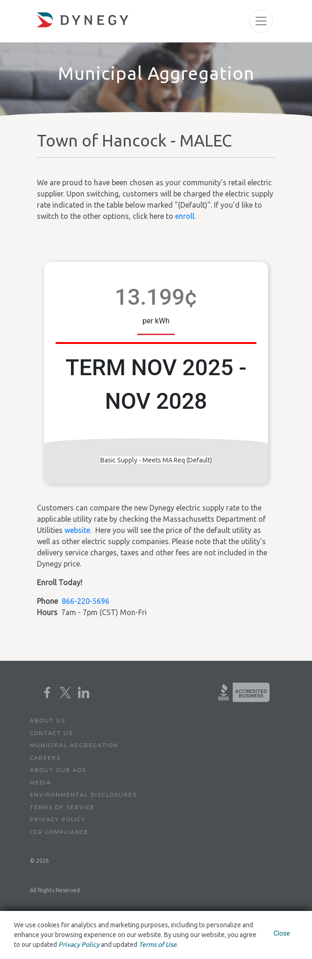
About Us (47, 720)
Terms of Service (62, 807)
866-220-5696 (85, 601)
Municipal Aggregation (74, 745)
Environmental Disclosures (83, 794)
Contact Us (51, 733)
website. (78, 530)
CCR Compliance (59, 832)
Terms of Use (158, 944)
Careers (45, 758)
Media (40, 782)
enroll (184, 216)
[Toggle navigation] (261, 21)
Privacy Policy (57, 819)
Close (281, 933)
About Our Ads (58, 770)
